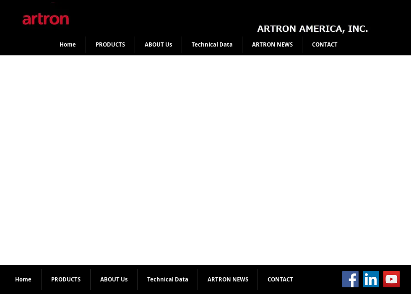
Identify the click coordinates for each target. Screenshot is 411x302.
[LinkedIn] (371, 279)
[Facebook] (350, 279)
